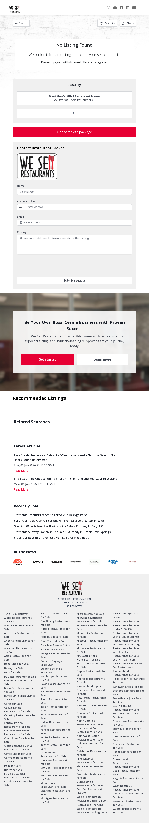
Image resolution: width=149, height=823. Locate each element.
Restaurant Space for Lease (126, 615)
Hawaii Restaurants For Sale (55, 685)
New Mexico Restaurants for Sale (92, 707)
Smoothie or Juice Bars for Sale (127, 700)
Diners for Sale (13, 770)
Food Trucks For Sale (53, 641)
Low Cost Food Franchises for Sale (56, 769)
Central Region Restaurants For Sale (17, 724)
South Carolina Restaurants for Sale (126, 707)
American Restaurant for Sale (19, 634)
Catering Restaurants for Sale (20, 717)
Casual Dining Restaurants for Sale (17, 709)
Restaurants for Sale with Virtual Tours (126, 657)
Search (21, 23)
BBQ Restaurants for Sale (20, 676)
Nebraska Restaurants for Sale (91, 680)
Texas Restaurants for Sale (127, 753)
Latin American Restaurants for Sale (53, 754)
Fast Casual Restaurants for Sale (55, 615)
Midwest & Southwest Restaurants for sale (90, 619)
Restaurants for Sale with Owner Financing (126, 642)
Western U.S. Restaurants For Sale (129, 795)
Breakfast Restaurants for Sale (18, 690)
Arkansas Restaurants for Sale (18, 650)
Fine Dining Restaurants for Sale (55, 623)
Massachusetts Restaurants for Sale (53, 784)
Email (20, 216)
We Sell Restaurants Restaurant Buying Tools (92, 798)
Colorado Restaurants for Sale (18, 759)
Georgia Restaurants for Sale (55, 655)
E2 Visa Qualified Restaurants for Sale (17, 775)
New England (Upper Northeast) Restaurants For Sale (91, 690)
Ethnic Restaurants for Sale (18, 783)
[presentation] (44, 266)
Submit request (74, 280)
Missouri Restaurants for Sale (92, 642)
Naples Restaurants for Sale (91, 673)
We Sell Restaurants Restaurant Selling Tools (92, 810)
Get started (47, 359)
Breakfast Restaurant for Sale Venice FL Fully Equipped (51, 538)
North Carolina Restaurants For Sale (90, 722)
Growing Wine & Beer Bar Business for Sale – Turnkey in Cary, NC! (59, 526)
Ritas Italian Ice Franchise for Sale (129, 680)
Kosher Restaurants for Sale (55, 746)
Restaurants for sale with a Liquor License (126, 634)
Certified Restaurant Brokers (89, 791)
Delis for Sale (12, 765)
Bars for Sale (12, 672)
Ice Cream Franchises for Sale (55, 693)
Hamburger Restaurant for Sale (55, 678)
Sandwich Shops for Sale (128, 686)
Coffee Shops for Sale (17, 753)
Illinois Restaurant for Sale (54, 701)
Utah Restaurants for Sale (126, 772)
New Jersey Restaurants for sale (91, 699)
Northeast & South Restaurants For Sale (90, 730)
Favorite (107, 23)
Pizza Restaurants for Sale (90, 768)
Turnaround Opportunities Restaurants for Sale (126, 763)
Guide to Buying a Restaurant (51, 662)
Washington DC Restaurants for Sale (126, 787)
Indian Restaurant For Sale (54, 708)
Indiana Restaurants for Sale (55, 716)
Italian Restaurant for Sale (54, 723)
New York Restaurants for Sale (90, 714)
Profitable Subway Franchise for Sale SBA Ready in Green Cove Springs (62, 532)
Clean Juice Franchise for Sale (19, 740)
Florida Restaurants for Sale (55, 630)
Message (22, 232)
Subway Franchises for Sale (127, 730)
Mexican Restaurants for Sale (55, 792)
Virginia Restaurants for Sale (128, 780)
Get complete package (74, 132)
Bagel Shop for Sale (16, 664)
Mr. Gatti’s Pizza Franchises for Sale (88, 657)
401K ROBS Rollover (16, 614)
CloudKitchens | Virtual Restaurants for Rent (18, 747)
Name (20, 186)
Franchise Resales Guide (55, 645)
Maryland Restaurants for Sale (54, 777)
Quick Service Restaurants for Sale (90, 783)
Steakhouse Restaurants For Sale (128, 723)
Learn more (102, 359)
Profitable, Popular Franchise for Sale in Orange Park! (50, 515)
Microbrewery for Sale (90, 614)
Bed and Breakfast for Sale (18, 682)
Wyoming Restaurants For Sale (127, 810)
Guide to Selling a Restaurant (51, 670)
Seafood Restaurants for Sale (128, 692)
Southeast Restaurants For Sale (127, 715)
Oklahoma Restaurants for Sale (91, 753)
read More (21, 471)
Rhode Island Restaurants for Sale (126, 673)
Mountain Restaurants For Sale (91, 650)
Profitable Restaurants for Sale (91, 775)
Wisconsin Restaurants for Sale (127, 803)
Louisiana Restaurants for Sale (54, 762)
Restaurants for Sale (126, 621)
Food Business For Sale (54, 636)
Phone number (26, 201)
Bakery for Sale (13, 668)
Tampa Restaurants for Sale (128, 738)
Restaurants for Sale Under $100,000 (126, 627)
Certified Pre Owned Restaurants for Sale (17, 732)
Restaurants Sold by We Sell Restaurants (127, 665)
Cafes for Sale (13, 703)
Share (128, 23)
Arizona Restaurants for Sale (19, 642)
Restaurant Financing (90, 805)
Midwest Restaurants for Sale (92, 627)
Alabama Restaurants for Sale (18, 619)
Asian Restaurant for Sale (17, 657)
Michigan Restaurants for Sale (54, 800)
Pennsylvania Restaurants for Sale (90, 760)
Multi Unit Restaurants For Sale (91, 665)
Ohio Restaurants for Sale (90, 745)
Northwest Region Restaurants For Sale (90, 737)
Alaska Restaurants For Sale (18, 627)
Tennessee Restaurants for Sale (127, 745)
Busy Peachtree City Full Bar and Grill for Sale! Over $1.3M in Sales (59, 521)
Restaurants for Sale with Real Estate (126, 650)
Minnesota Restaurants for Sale (91, 634)
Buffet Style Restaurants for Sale (19, 697)
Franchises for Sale (52, 649)
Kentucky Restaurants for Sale (54, 739)
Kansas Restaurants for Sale (55, 731)
